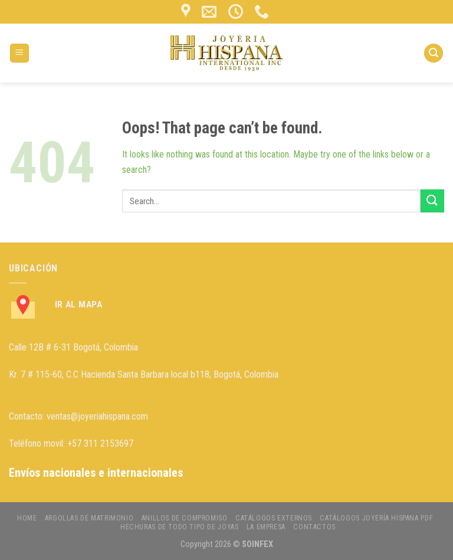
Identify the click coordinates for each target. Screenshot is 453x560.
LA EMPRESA (266, 527)
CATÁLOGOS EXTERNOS (273, 518)
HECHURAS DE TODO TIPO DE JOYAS (179, 527)
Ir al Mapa (79, 304)
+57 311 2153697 (100, 443)
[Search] (433, 53)
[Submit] (432, 200)
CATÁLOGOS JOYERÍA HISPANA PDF (376, 518)
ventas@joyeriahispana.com (97, 416)
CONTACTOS (314, 527)
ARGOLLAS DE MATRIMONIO (89, 518)
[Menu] (19, 53)
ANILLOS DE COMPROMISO (185, 518)
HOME (27, 518)
